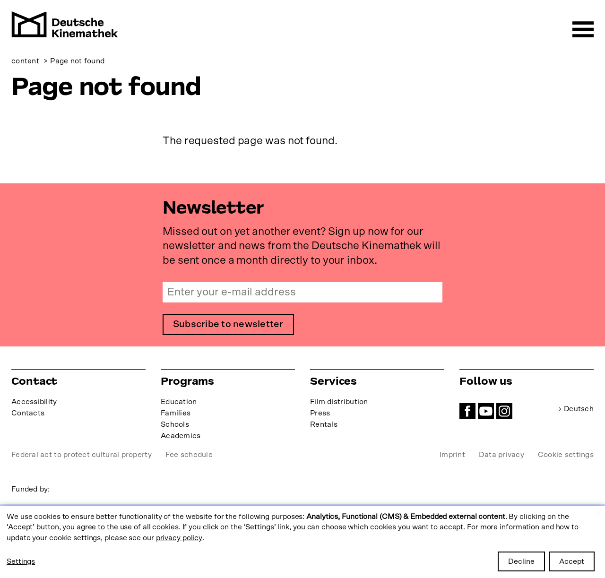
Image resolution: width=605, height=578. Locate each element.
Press (320, 413)
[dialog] (302, 542)
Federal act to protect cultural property (81, 455)
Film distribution (339, 401)
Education (179, 401)
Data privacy (501, 455)
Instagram (504, 411)
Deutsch (578, 409)
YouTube (486, 411)
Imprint (452, 455)
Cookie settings (566, 455)
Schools (175, 425)
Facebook (467, 411)
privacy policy (179, 538)
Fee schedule (189, 455)
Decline (521, 561)
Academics (180, 436)
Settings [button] (21, 561)
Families (175, 413)
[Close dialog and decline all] (598, 512)
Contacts (27, 413)
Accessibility (34, 401)
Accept (571, 561)
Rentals (323, 425)
